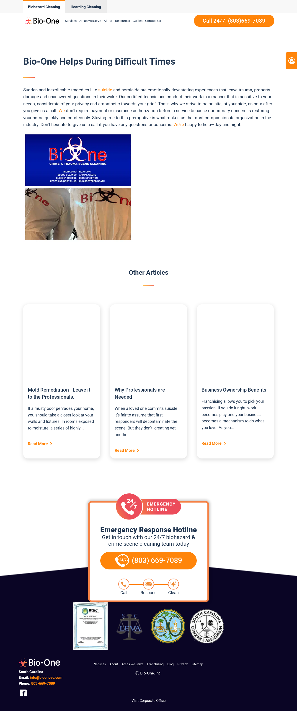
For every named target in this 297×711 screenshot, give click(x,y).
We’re (178, 124)
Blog (170, 664)
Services (71, 21)
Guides (137, 21)
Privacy (182, 664)
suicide (105, 89)
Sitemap (197, 664)
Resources (122, 21)
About (108, 21)
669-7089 (43, 683)
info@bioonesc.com (46, 677)
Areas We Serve (90, 21)
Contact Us (153, 21)
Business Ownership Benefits (233, 390)
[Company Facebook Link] (23, 693)
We (62, 110)
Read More (38, 443)
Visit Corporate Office (148, 700)
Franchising (155, 664)
